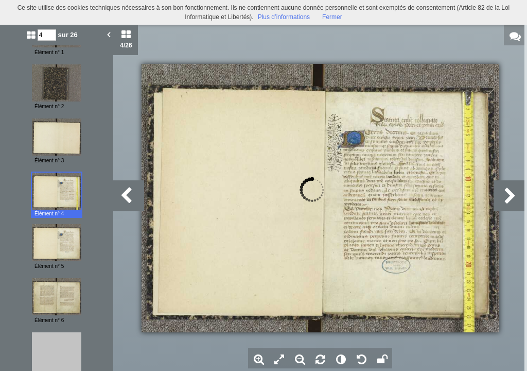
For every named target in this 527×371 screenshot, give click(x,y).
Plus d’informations (284, 17)
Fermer (332, 17)
